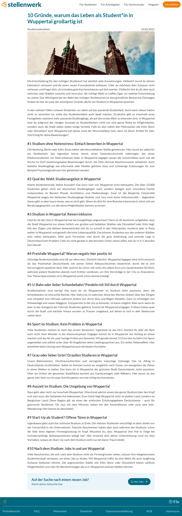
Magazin (153, 4)
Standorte (86, 511)
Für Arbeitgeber (110, 4)
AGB (149, 511)
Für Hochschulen (134, 4)
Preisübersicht (11, 511)
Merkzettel (59, 511)
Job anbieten (172, 4)
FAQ (36, 511)
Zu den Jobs (139, 481)
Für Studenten (88, 4)
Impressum (172, 511)
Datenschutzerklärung (119, 511)
